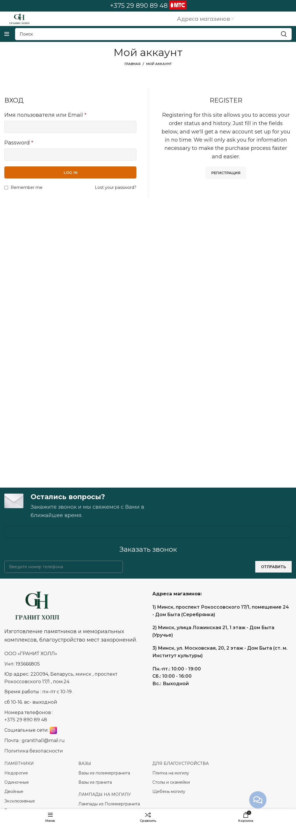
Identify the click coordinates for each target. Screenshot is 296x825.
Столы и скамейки (171, 782)
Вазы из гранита (95, 782)
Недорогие (16, 773)
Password (18, 143)
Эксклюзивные (19, 801)
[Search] (153, 34)
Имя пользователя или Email (45, 115)
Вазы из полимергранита (104, 773)
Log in (70, 172)
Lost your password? (115, 187)
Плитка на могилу (170, 773)
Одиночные (16, 782)
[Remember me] (6, 187)
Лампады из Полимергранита (109, 804)
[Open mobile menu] (6, 34)
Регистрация (225, 172)
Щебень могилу (168, 791)
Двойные (13, 791)
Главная (132, 64)
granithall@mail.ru (43, 741)
